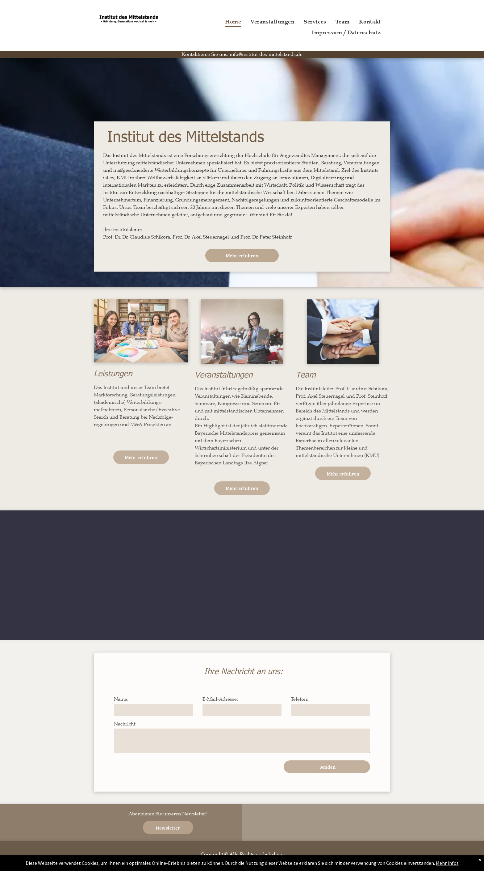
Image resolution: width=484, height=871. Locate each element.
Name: (121, 699)
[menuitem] (233, 21)
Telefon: (299, 699)
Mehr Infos (438, 863)
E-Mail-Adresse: (220, 699)
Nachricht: (125, 724)
